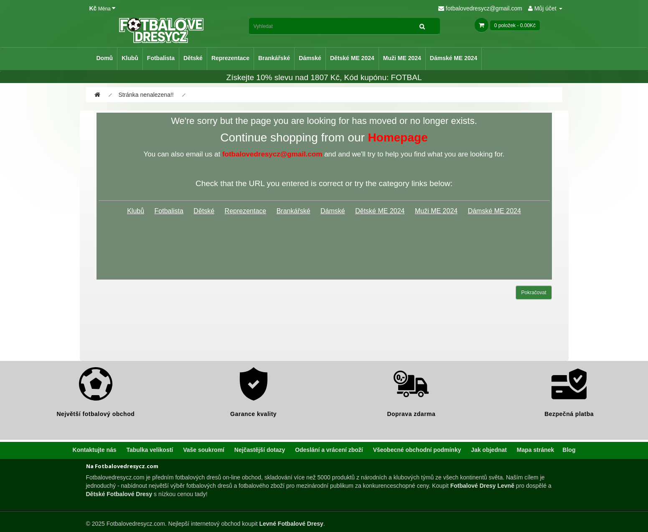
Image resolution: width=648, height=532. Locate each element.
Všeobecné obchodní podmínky (417, 449)
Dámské (310, 58)
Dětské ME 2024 (352, 58)
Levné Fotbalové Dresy (291, 523)
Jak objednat (489, 449)
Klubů (130, 58)
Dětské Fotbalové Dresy (119, 494)
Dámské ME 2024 (454, 58)
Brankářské (274, 58)
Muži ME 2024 (402, 58)
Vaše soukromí (203, 449)
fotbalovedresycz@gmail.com (480, 8)
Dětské (193, 58)
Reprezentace (230, 58)
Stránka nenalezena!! (145, 94)
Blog (568, 449)
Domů (105, 58)
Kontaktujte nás (95, 449)
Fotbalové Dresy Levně (482, 485)
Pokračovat (533, 292)
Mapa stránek (535, 449)
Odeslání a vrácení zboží (329, 449)
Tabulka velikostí (149, 449)
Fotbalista (161, 58)
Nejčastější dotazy (259, 449)
